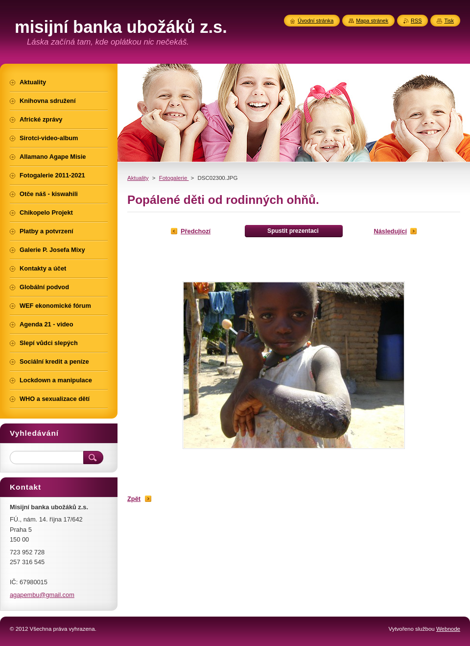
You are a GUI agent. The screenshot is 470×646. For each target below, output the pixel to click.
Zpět (134, 498)
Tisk (449, 21)
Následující (390, 231)
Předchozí (196, 231)
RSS (416, 21)
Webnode (448, 629)
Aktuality (138, 178)
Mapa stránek (372, 21)
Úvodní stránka (315, 21)
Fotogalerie (174, 178)
